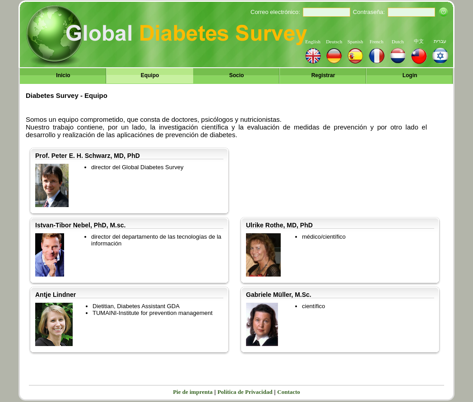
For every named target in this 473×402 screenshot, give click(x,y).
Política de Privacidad (245, 391)
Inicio (63, 75)
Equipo (150, 75)
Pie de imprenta (193, 391)
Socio (236, 75)
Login (410, 75)
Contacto (288, 391)
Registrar (323, 75)
